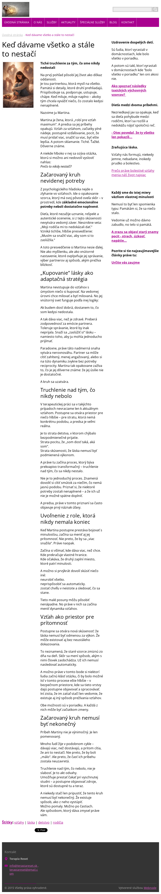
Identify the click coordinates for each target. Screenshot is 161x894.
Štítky (7, 822)
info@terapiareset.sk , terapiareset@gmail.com (24, 869)
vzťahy (19, 822)
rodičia (58, 822)
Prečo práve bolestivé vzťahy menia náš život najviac (132, 172)
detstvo (44, 822)
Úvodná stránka (12, 35)
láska (31, 822)
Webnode (150, 888)
